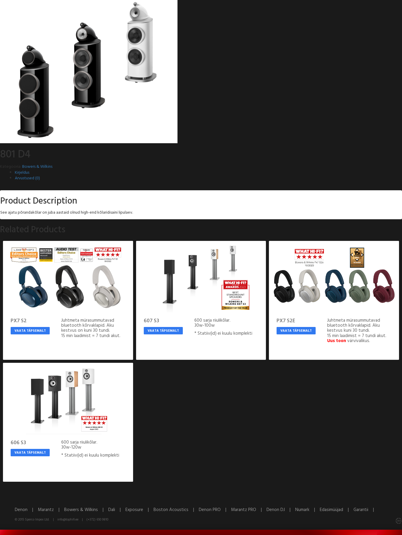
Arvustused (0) (27, 178)
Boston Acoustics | (176, 509)
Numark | (307, 509)
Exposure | (139, 509)
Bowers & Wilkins (37, 166)
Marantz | (51, 509)
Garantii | (365, 509)
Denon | (26, 509)
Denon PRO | (215, 509)
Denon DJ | (281, 509)
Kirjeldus (22, 172)
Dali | (116, 509)
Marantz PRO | (249, 509)
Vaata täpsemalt (30, 330)
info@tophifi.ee (67, 519)
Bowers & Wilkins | (86, 509)
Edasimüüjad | (336, 509)
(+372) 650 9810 (97, 519)
